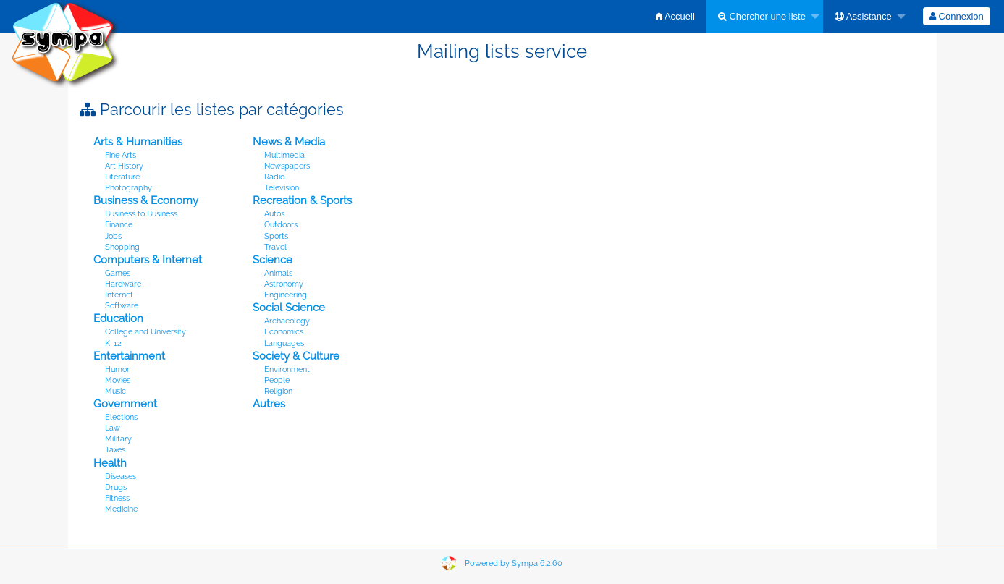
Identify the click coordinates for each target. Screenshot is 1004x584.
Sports (276, 236)
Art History (124, 166)
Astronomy (283, 284)
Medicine (121, 509)
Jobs (113, 236)
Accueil (675, 16)
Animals (278, 273)
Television (281, 187)
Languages (284, 343)
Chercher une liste (762, 16)
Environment (287, 369)
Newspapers (287, 166)
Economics (283, 332)
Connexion (956, 16)
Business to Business (141, 214)
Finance (118, 224)
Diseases (120, 476)
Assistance (863, 16)
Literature (122, 177)
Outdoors (281, 224)
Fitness (117, 498)
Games (117, 273)
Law (112, 428)
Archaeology (287, 321)
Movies (117, 380)
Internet (119, 295)
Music (115, 391)
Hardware (123, 284)
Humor (117, 369)
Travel (275, 247)
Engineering (285, 295)
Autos (274, 214)
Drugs (116, 487)
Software (121, 305)
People (277, 380)
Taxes (115, 449)
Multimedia (284, 155)
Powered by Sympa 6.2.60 (513, 563)
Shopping (122, 247)
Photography (128, 187)
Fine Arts (120, 155)
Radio (274, 177)
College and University (145, 332)
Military (118, 439)
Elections (121, 417)
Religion (278, 391)
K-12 (113, 343)
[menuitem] (675, 16)
